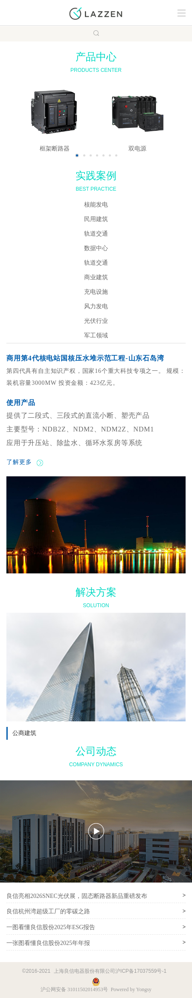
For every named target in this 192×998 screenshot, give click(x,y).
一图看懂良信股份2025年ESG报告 (50, 927)
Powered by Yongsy (131, 989)
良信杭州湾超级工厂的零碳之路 (48, 911)
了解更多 (24, 462)
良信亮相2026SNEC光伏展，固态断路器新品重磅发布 (76, 896)
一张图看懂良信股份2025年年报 (48, 943)
